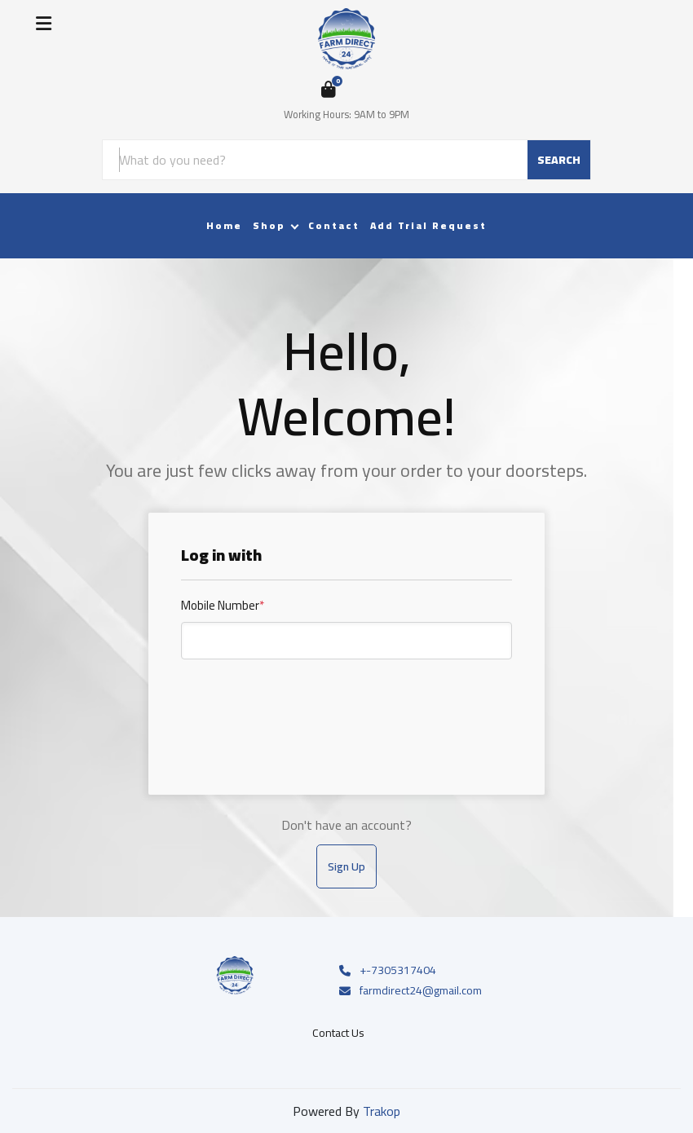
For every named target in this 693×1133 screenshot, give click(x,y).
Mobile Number (222, 606)
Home (224, 225)
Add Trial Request (428, 225)
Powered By (346, 1111)
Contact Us (338, 1032)
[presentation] (305, 711)
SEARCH (558, 159)
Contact (334, 225)
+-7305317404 (386, 971)
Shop (269, 225)
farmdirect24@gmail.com (409, 991)
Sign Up (346, 866)
